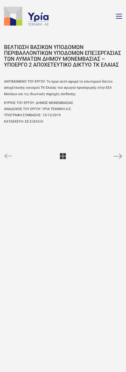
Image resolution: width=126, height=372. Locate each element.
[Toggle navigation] (119, 16)
